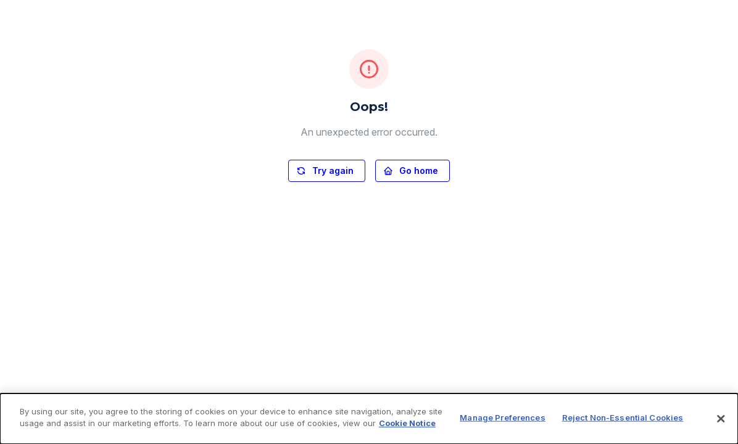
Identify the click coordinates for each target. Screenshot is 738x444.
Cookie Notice (407, 423)
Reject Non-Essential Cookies (623, 417)
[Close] (720, 418)
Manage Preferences (502, 417)
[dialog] (369, 418)
